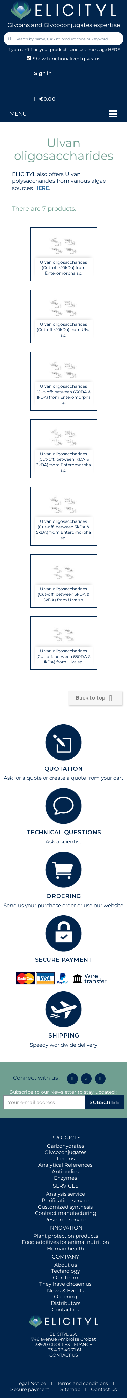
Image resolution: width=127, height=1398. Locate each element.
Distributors (65, 1303)
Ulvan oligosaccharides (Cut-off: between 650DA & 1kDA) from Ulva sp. (63, 656)
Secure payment (29, 1389)
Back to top (95, 698)
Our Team (65, 1277)
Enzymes (65, 1178)
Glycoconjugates (65, 1152)
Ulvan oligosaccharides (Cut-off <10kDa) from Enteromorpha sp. (63, 268)
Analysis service (65, 1194)
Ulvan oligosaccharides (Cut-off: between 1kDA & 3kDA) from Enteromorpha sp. (63, 462)
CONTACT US (63, 1355)
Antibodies (65, 1171)
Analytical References (65, 1165)
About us (65, 1265)
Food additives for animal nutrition (65, 1242)
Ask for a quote (23, 778)
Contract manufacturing (65, 1213)
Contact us (65, 1309)
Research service (65, 1219)
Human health (65, 1248)
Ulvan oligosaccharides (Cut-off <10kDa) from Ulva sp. (64, 330)
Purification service (65, 1200)
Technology (65, 1271)
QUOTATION (63, 768)
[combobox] (64, 38)
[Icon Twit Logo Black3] (86, 1078)
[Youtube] (100, 1078)
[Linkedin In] (72, 1078)
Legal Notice (31, 1383)
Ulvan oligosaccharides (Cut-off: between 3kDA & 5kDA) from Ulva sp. (63, 594)
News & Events (65, 1290)
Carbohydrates (65, 1146)
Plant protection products (65, 1236)
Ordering (65, 1296)
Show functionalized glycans (63, 59)
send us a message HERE (94, 49)
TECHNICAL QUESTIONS (63, 832)
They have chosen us (65, 1284)
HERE (41, 188)
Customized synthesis (65, 1207)
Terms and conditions (82, 1383)
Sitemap (70, 1389)
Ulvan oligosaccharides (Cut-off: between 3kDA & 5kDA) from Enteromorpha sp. (63, 529)
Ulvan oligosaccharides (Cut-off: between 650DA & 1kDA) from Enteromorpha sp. (63, 394)
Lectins (66, 1158)
